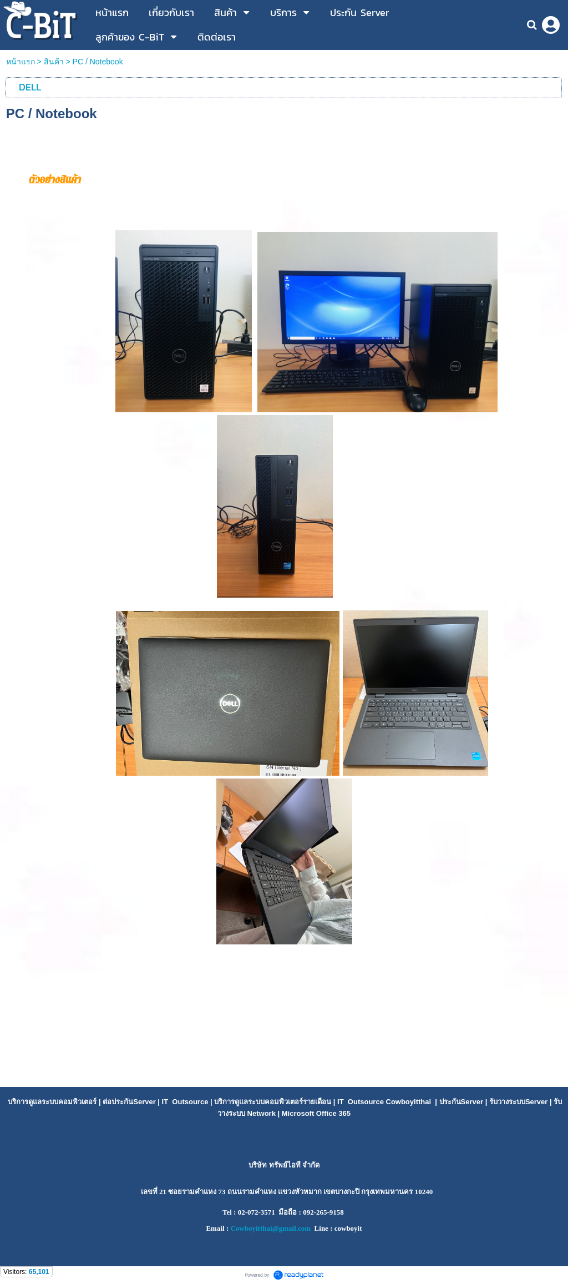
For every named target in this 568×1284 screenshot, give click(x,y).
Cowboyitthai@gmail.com (270, 1228)
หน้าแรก (20, 61)
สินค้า (54, 61)
